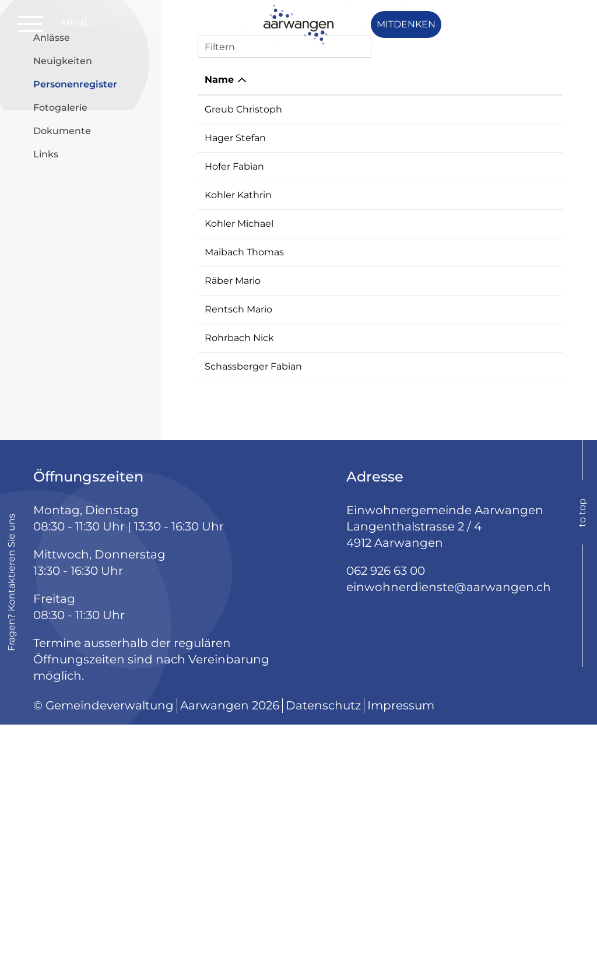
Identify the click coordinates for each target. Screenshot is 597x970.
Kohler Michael (239, 413)
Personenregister (93, 273)
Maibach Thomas (244, 441)
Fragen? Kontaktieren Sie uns (11, 828)
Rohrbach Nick (239, 555)
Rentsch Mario (238, 526)
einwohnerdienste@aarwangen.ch (448, 832)
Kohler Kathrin (238, 384)
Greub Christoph (243, 298)
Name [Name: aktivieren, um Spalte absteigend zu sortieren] (219, 269)
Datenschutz (323, 951)
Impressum (400, 951)
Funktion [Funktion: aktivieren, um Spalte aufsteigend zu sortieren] (334, 269)
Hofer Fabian (234, 355)
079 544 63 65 (522, 327)
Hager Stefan (235, 327)
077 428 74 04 (523, 484)
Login (540, 24)
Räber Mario (233, 484)
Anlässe (51, 227)
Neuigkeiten (62, 250)
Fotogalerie (60, 297)
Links (45, 343)
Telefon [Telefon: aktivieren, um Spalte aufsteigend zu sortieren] (508, 269)
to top (582, 758)
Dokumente (62, 320)
